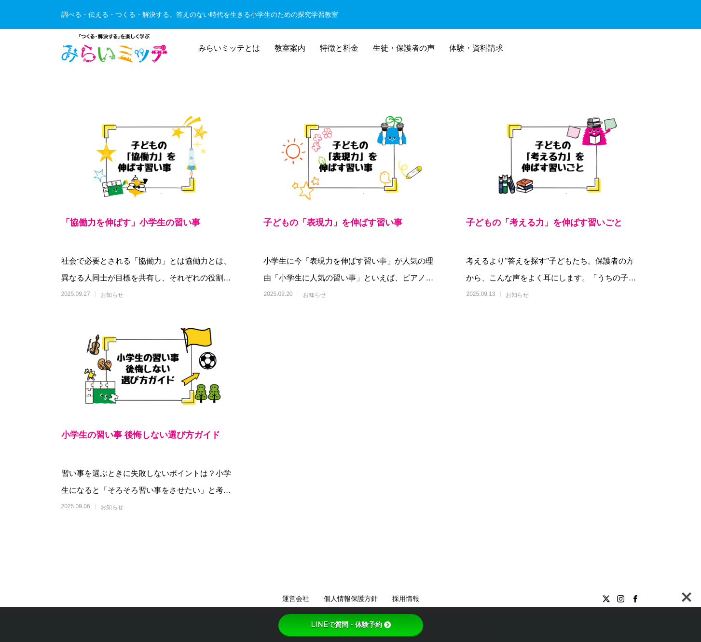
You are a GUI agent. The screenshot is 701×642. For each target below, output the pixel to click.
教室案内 (290, 48)
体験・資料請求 (476, 48)
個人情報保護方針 (351, 598)
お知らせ (112, 295)
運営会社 (295, 598)
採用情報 (405, 598)
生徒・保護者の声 (404, 48)
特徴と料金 (339, 48)
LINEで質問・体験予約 (351, 624)
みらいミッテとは (229, 48)
